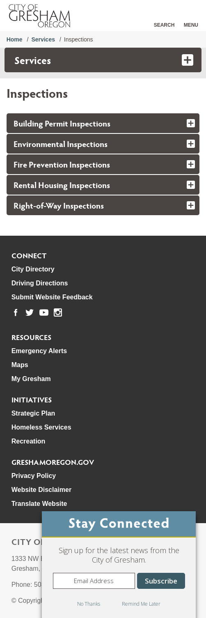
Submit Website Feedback (52, 297)
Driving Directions (39, 283)
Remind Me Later (141, 603)
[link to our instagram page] (58, 312)
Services (43, 39)
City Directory (33, 269)
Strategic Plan (33, 413)
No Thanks (88, 603)
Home (15, 39)
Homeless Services (41, 427)
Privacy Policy (33, 475)
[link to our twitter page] (29, 312)
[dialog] (119, 564)
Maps (19, 364)
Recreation (28, 441)
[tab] (103, 123)
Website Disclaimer (41, 489)
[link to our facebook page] (15, 312)
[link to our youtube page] (44, 312)
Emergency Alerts (39, 350)
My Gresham (31, 378)
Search (164, 25)
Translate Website (39, 503)
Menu (191, 25)
